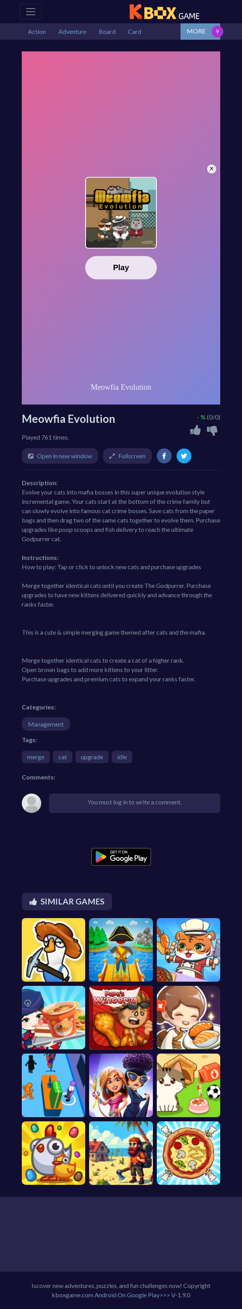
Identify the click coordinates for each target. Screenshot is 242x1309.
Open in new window (64, 455)
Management (46, 724)
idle (122, 756)
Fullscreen (132, 455)
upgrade (92, 756)
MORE (196, 31)
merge (35, 756)
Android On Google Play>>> (132, 1294)
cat (62, 756)
